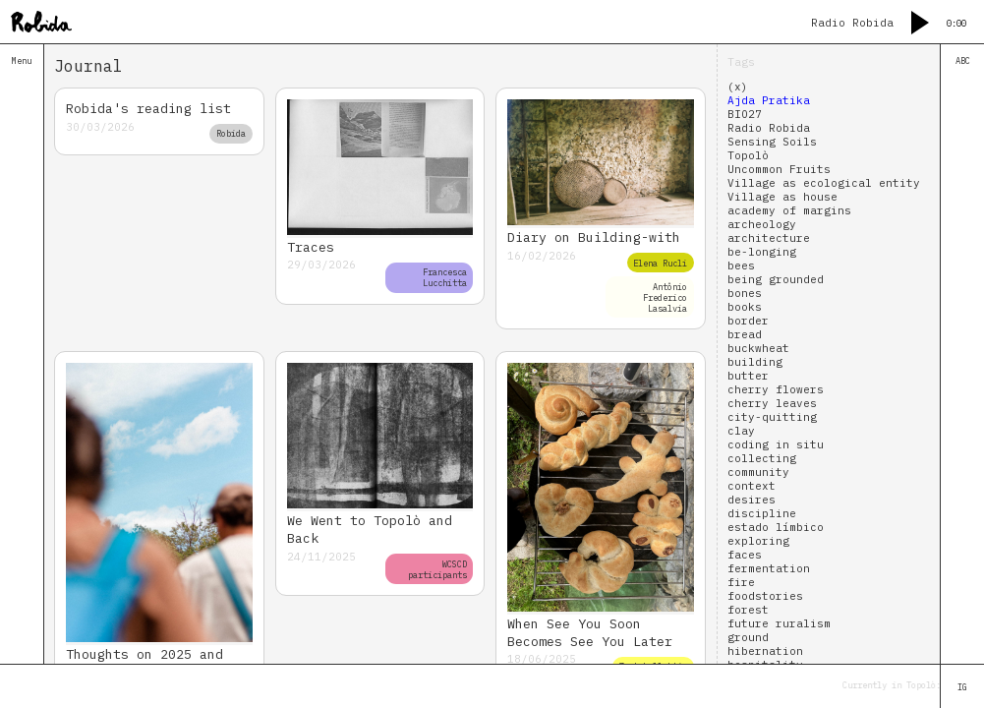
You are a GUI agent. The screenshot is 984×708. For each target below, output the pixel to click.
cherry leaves (772, 403)
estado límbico (775, 527)
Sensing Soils (772, 141)
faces (744, 554)
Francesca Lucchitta (445, 277)
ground (748, 637)
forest (748, 610)
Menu (21, 60)
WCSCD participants (437, 569)
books (744, 307)
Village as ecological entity (823, 183)
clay (741, 431)
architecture (768, 238)
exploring (758, 541)
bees (741, 265)
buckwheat (758, 348)
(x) (737, 86)
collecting (761, 458)
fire (741, 582)
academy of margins (789, 210)
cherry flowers (775, 389)
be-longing (761, 252)
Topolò (748, 155)
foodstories (765, 596)
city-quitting (772, 417)
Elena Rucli (660, 263)
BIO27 (744, 114)
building (754, 362)
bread (744, 334)
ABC (962, 60)
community (758, 472)
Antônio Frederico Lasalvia (665, 297)
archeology (761, 224)
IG (962, 686)
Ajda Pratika (768, 100)
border (748, 320)
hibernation (765, 651)
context (751, 486)
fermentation (768, 568)
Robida (231, 133)
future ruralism (779, 623)
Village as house (782, 197)
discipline (761, 513)
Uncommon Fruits (779, 169)
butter (748, 376)
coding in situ (775, 444)
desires (751, 499)
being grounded (775, 279)
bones (744, 293)
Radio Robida (768, 128)
